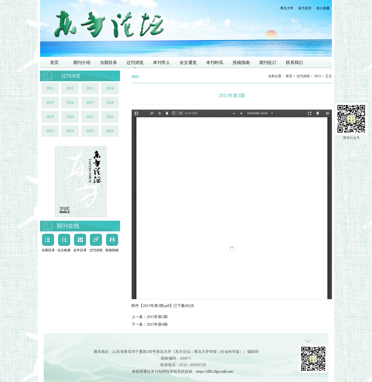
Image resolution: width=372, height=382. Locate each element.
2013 (90, 88)
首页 (54, 62)
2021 (90, 117)
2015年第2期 (157, 317)
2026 (110, 131)
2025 (90, 131)
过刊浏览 (135, 62)
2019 (50, 117)
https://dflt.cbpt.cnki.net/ (215, 371)
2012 (70, 88)
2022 (110, 117)
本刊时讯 (214, 62)
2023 (50, 131)
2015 (50, 102)
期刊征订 (267, 62)
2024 (70, 131)
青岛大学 (286, 8)
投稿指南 (241, 62)
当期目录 (108, 62)
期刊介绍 (81, 62)
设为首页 (305, 8)
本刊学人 (161, 62)
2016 (70, 102)
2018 (110, 102)
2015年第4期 (157, 324)
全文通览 (188, 62)
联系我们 (294, 62)
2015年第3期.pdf (156, 306)
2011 (50, 88)
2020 (70, 117)
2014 (110, 88)
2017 (90, 102)
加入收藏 (323, 8)
